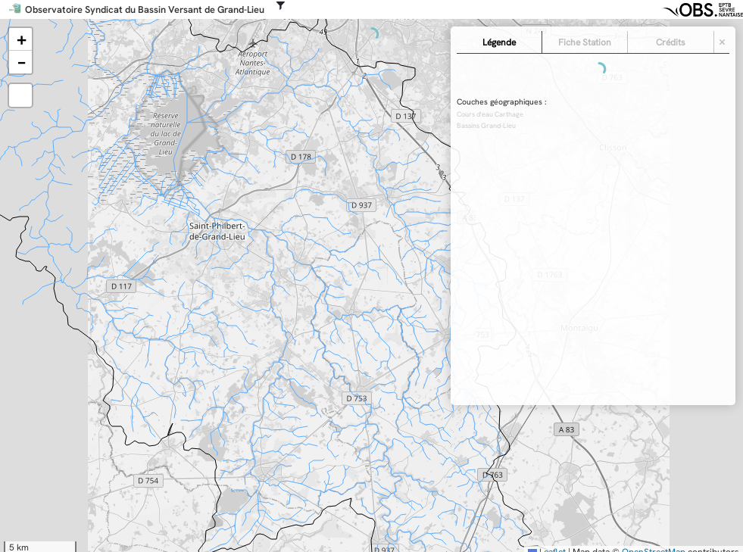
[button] (20, 39)
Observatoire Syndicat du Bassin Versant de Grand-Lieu (144, 9)
